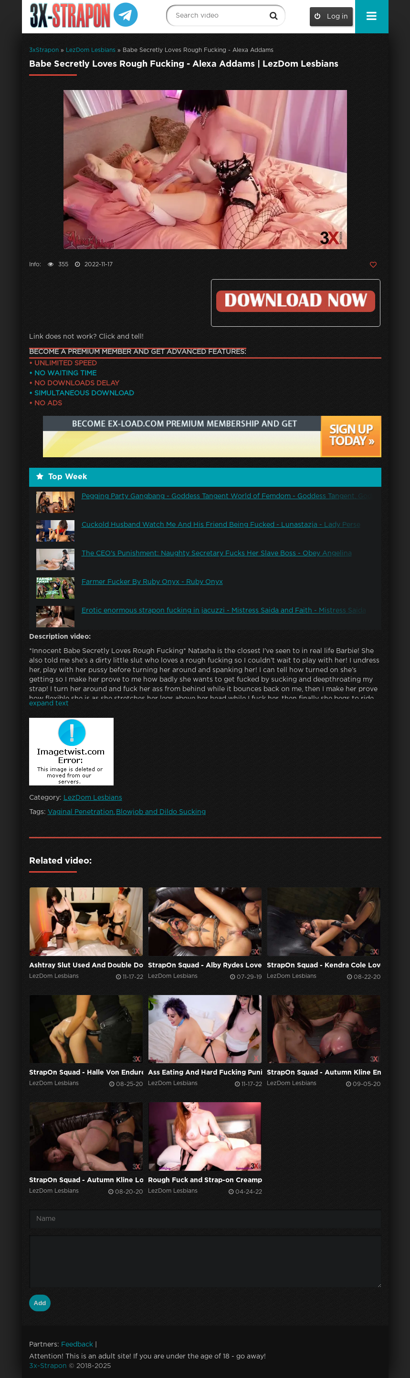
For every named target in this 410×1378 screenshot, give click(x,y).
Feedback (77, 1345)
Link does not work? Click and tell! (86, 337)
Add (40, 1303)
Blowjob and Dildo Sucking (161, 812)
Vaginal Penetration (81, 812)
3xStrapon (44, 50)
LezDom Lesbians (91, 50)
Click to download (295, 301)
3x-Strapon (48, 1366)
